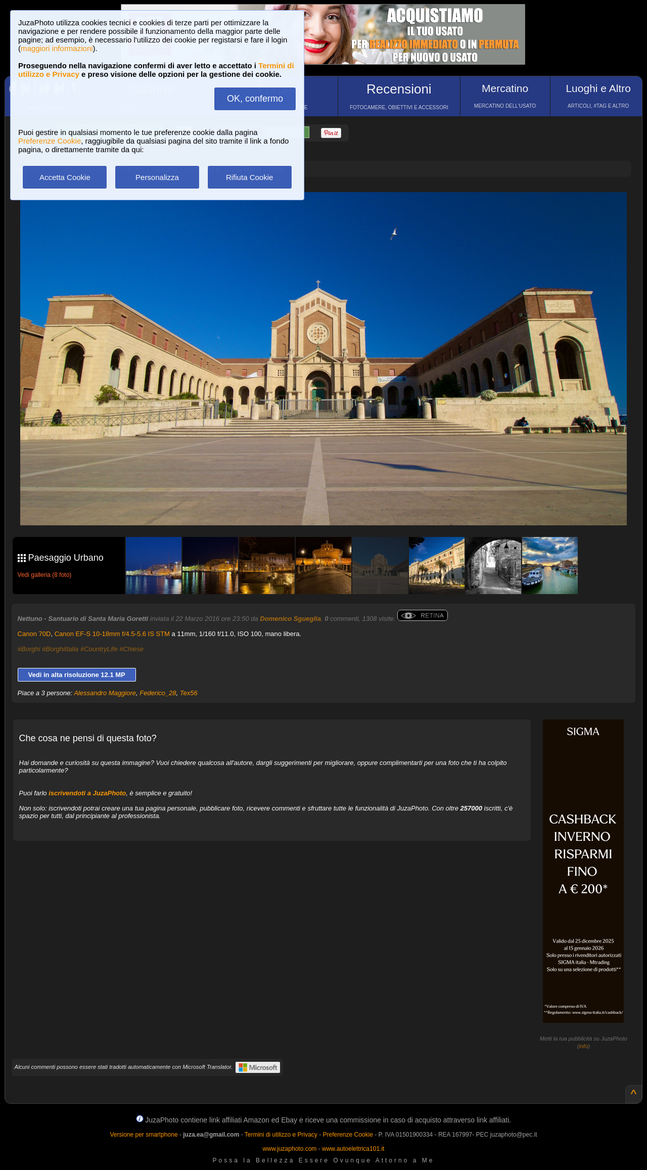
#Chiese (131, 649)
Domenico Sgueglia (290, 618)
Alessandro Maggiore (105, 693)
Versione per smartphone (143, 1134)
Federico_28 (158, 693)
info (583, 1046)
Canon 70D (34, 634)
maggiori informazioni (57, 48)
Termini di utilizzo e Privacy (281, 1134)
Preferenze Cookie (49, 141)
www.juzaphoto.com (290, 1148)
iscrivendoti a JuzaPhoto (87, 793)
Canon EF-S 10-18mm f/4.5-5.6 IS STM (112, 634)
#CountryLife (99, 649)
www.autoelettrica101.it (353, 1148)
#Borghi (29, 649)
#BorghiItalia (60, 649)
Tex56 (189, 693)
